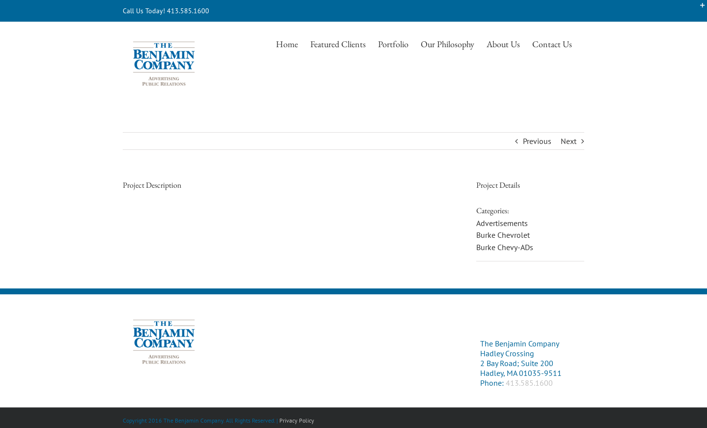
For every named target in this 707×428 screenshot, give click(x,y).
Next (568, 141)
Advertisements (502, 223)
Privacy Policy (296, 420)
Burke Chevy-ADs (504, 247)
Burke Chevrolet (503, 235)
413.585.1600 (529, 383)
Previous (537, 141)
